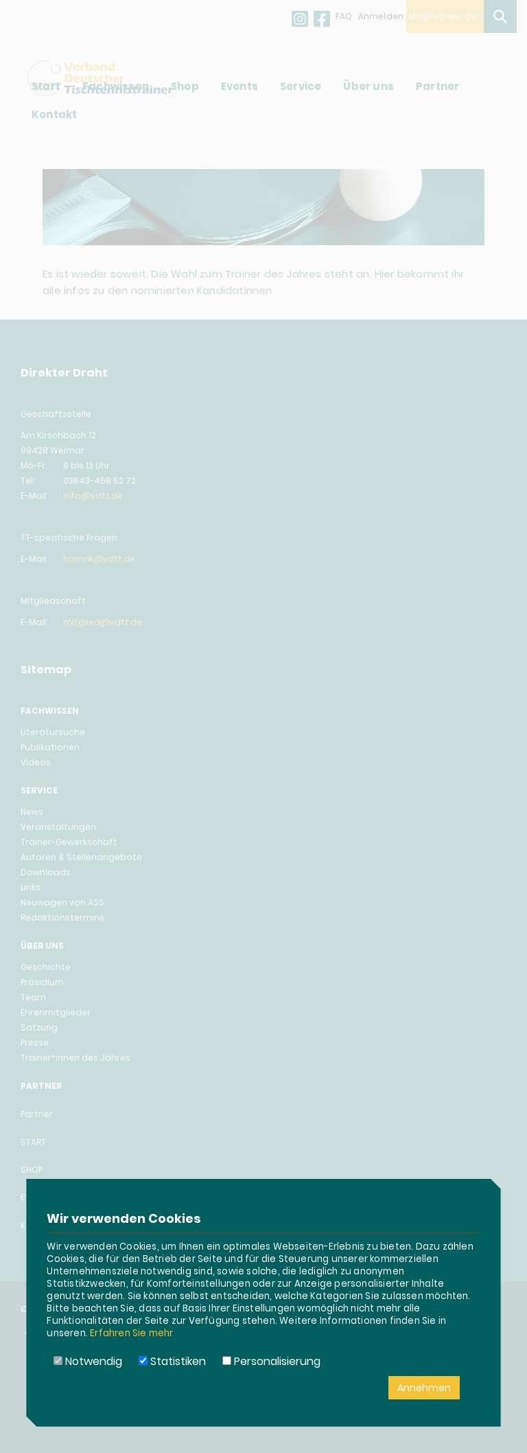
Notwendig (88, 1361)
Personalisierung (271, 1361)
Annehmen (424, 1388)
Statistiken (172, 1361)
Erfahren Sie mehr (131, 1333)
